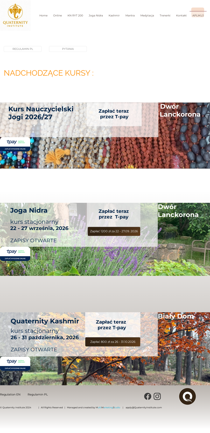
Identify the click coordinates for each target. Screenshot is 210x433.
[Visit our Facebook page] (147, 396)
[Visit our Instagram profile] (157, 396)
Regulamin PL (38, 394)
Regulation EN (10, 394)
